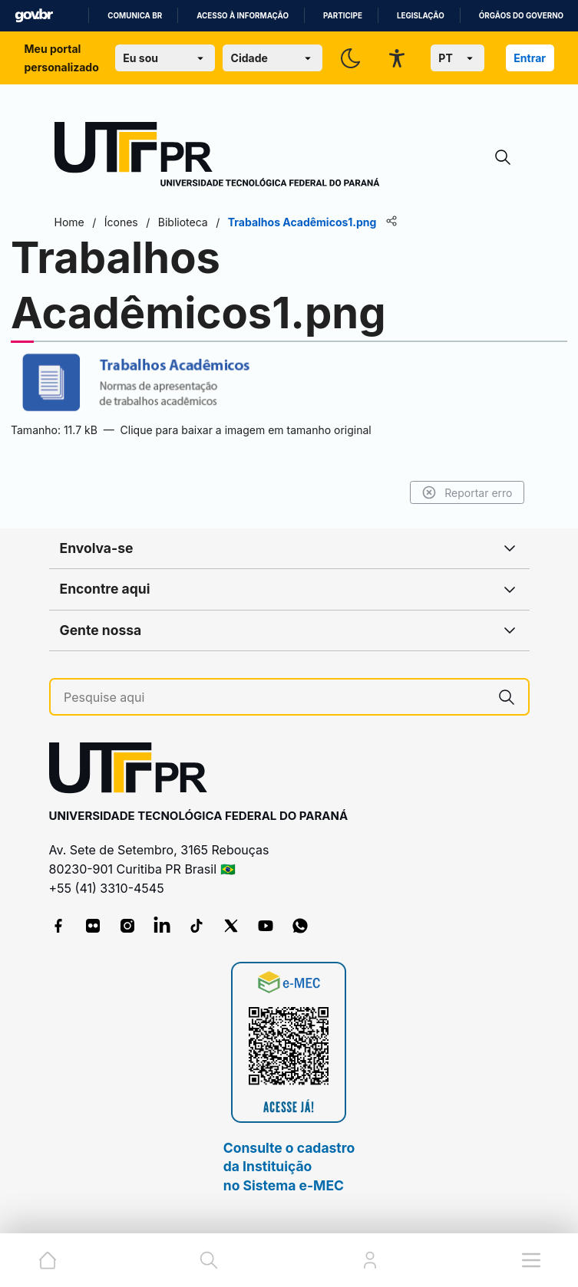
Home (69, 222)
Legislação (420, 16)
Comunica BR (134, 16)
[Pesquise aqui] (274, 698)
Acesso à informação (243, 16)
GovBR (34, 15)
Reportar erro (467, 492)
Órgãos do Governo (521, 16)
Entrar (530, 57)
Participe (342, 16)
